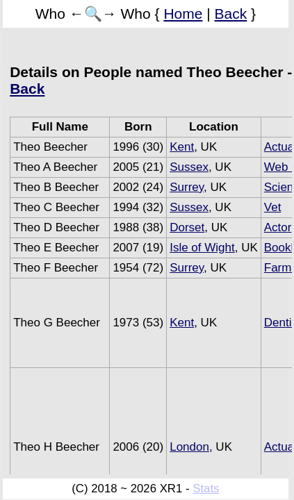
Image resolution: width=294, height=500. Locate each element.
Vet (272, 207)
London (189, 446)
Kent (182, 146)
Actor (278, 227)
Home (182, 14)
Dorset (187, 227)
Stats (206, 488)
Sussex (189, 167)
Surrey (187, 187)
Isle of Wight (202, 247)
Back (231, 14)
